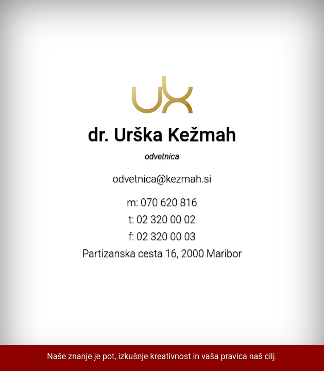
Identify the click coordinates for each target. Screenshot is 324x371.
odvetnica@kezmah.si (162, 179)
